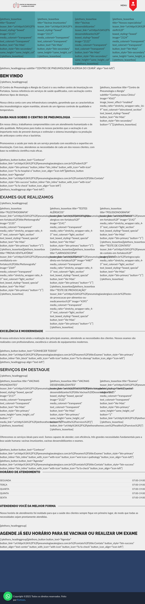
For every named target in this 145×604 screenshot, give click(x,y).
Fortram (21, 599)
